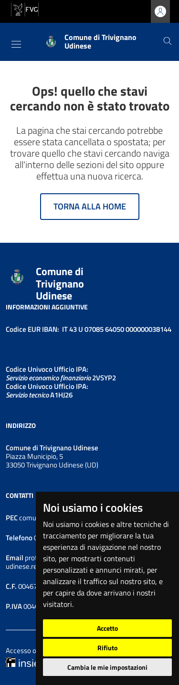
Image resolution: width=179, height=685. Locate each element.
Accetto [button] (107, 628)
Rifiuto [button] (107, 648)
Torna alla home (89, 206)
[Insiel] (23, 661)
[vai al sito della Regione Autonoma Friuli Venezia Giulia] (25, 8)
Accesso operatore (34, 650)
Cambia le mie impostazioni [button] (107, 667)
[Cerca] (167, 41)
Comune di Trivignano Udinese (60, 283)
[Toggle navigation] (16, 44)
